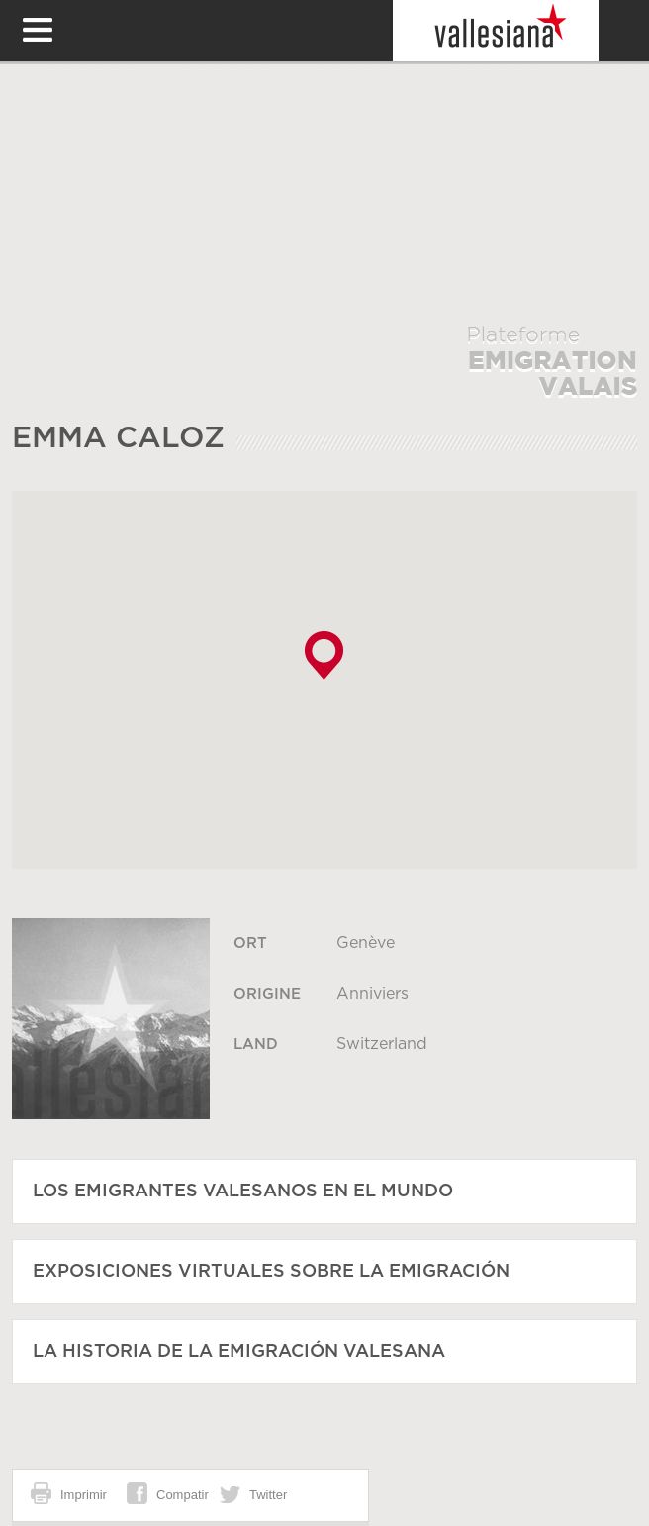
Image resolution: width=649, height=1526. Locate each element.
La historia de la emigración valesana (239, 1352)
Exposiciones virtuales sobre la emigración (271, 1272)
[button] (324, 655)
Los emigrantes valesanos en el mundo (243, 1191)
